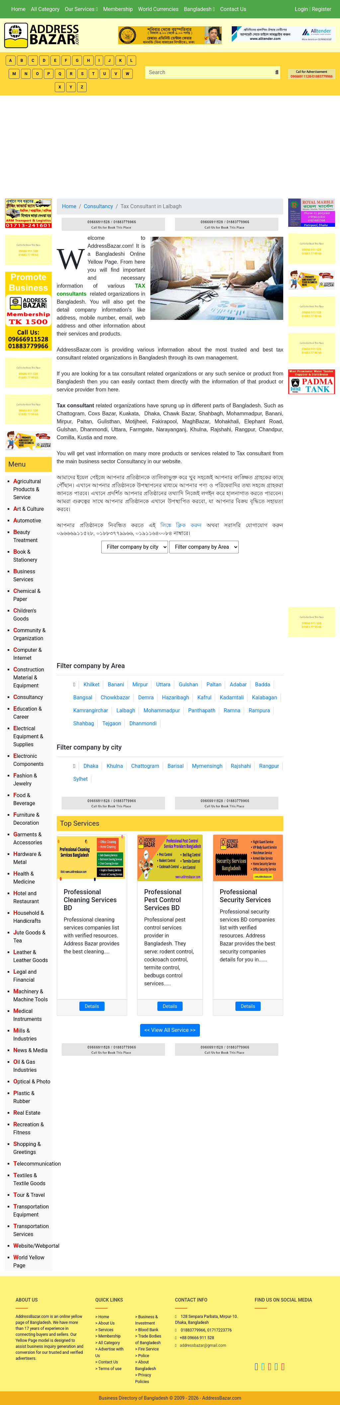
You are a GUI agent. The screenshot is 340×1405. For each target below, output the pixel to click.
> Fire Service (147, 1349)
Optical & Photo (31, 1081)
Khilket (91, 684)
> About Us (105, 1323)
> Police (142, 1355)
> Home (102, 1317)
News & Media (30, 1050)
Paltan (214, 684)
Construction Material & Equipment (28, 677)
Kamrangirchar (90, 710)
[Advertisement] (170, 145)
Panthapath (201, 710)
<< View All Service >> (170, 1030)
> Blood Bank (146, 1330)
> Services (104, 1330)
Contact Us (233, 9)
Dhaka (90, 766)
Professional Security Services (245, 896)
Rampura (259, 710)
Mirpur (140, 684)
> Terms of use (108, 1368)
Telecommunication (37, 1164)
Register (321, 9)
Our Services (81, 9)
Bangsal (82, 697)
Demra (146, 697)
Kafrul (205, 697)
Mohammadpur (161, 710)
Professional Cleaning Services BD (90, 900)
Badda (262, 684)
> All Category (107, 1342)
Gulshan (188, 684)
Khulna (115, 766)
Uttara (163, 684)
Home (18, 9)
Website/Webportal (36, 1246)
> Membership (108, 1336)
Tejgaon (111, 723)
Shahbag (83, 723)
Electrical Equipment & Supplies (28, 736)
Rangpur (269, 766)
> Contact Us (106, 1362)
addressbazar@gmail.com (203, 1345)
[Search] (209, 72)
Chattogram (145, 766)
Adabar (238, 684)
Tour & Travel (29, 1195)
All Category (45, 9)
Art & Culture (28, 509)
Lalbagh (126, 710)
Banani (116, 684)
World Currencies (158, 9)
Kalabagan (264, 697)
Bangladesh (199, 9)
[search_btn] (276, 72)
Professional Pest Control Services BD (163, 900)
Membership (118, 9)
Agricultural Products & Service (27, 489)
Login (301, 9)
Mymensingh (207, 766)
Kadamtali (232, 697)
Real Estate (27, 1113)
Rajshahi (241, 766)
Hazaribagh (175, 697)
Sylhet (80, 779)
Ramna (232, 710)
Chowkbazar (115, 697)
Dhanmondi (143, 723)
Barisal (176, 766)
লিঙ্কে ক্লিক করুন (181, 525)
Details (92, 1006)
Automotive (27, 520)
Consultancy (28, 697)
